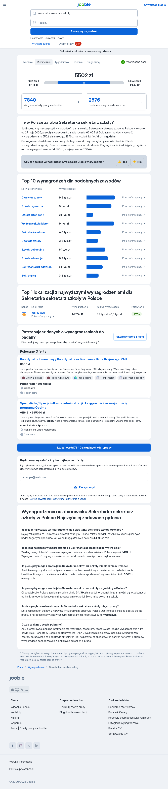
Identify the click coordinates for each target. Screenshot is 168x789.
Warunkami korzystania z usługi (69, 498)
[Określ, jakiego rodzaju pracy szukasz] (84, 13)
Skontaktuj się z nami (130, 336)
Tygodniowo (62, 62)
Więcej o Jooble (20, 707)
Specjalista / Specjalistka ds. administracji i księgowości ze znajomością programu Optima (74, 405)
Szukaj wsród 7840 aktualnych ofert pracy (84, 447)
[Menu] (4, 4)
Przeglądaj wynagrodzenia (123, 723)
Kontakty (16, 712)
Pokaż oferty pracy (134, 197)
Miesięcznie (44, 62)
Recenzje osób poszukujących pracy (129, 717)
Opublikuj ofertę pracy (72, 707)
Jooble (31, 781)
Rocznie (28, 62)
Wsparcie (16, 723)
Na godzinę (93, 62)
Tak (122, 162)
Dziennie (78, 62)
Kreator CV (114, 728)
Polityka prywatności (21, 769)
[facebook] (12, 745)
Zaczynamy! (84, 487)
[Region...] (84, 23)
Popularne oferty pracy (121, 707)
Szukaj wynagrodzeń (84, 31)
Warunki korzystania (20, 761)
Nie (137, 162)
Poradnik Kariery (117, 712)
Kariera (15, 717)
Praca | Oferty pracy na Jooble (29, 728)
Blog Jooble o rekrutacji (73, 712)
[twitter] (28, 745)
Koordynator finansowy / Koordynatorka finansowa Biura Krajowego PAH (73, 359)
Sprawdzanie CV (118, 733)
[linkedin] (36, 745)
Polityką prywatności (40, 498)
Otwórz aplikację (155, 5)
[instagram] (20, 745)
